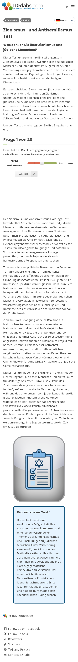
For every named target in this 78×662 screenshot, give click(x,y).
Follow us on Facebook (24, 629)
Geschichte (12, 20)
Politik (26, 20)
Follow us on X (18, 634)
